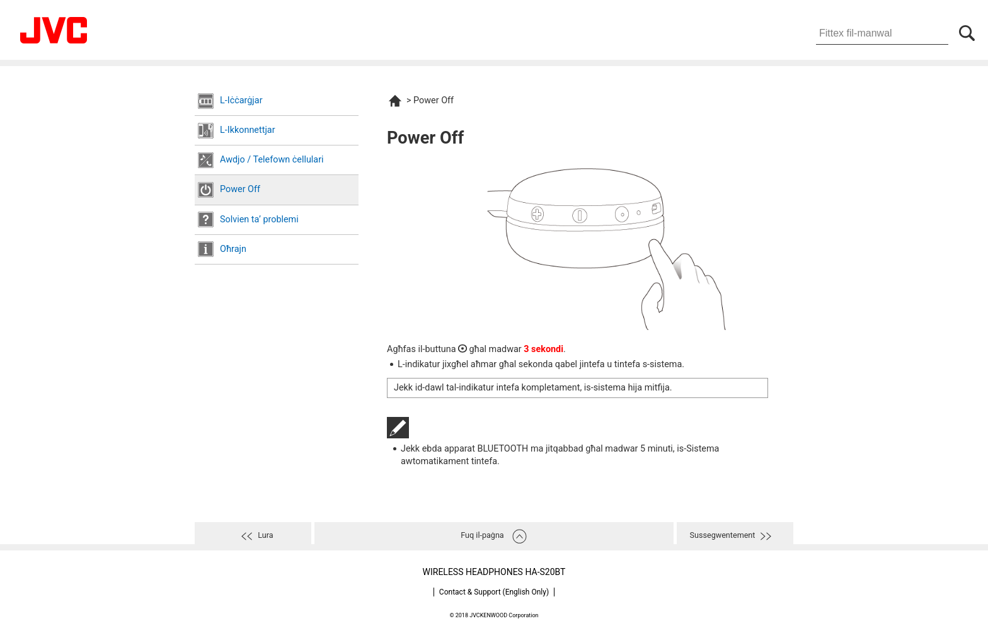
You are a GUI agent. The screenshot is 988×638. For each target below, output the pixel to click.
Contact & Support (494, 592)
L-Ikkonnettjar (247, 130)
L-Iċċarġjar (241, 100)
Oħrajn (233, 249)
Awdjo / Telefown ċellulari (272, 159)
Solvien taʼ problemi (259, 219)
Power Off (240, 189)
